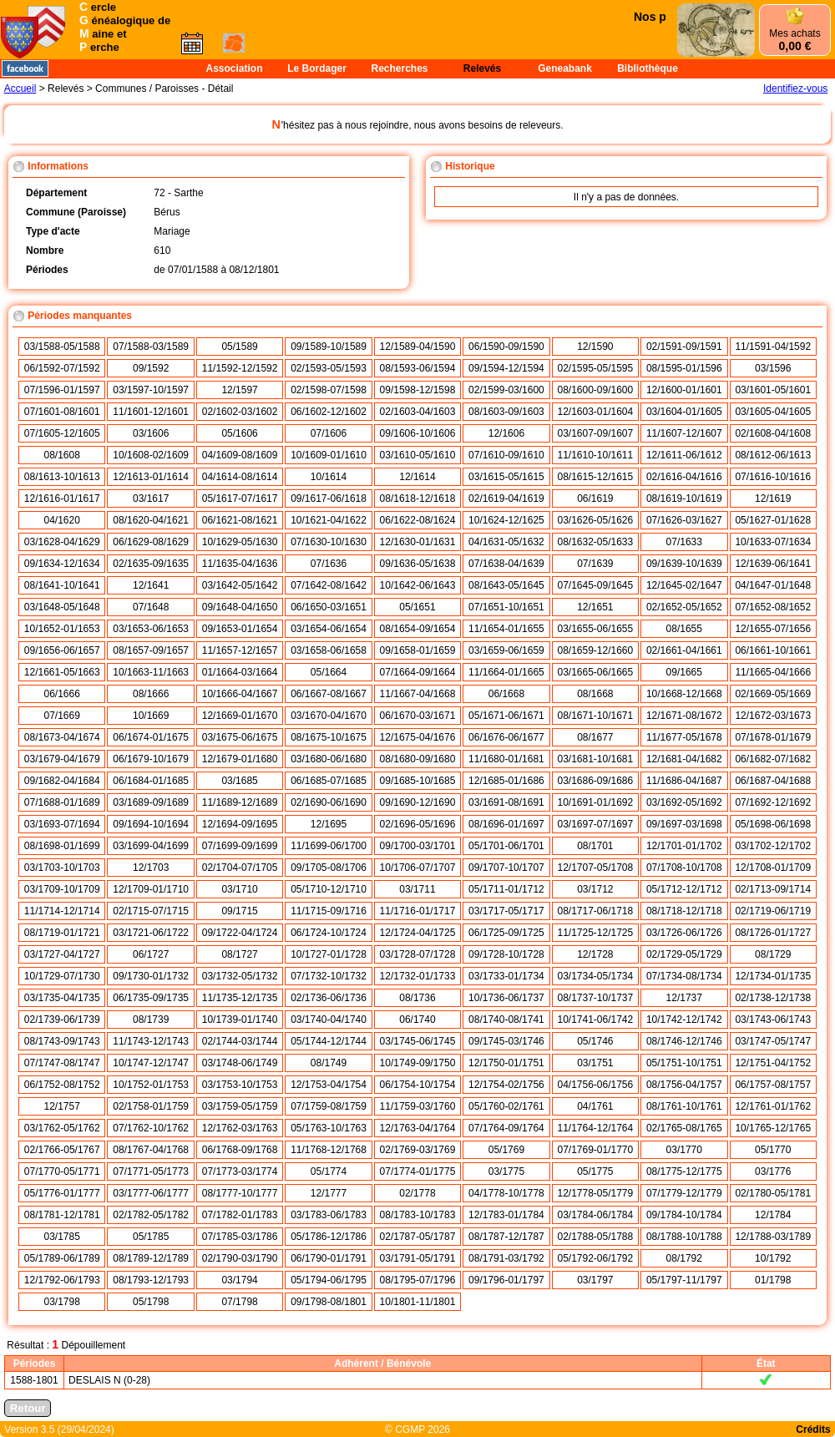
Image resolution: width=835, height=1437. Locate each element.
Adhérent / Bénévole (382, 1363)
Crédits (813, 1429)
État (766, 1363)
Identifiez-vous (795, 88)
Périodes (34, 1363)
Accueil (20, 88)
